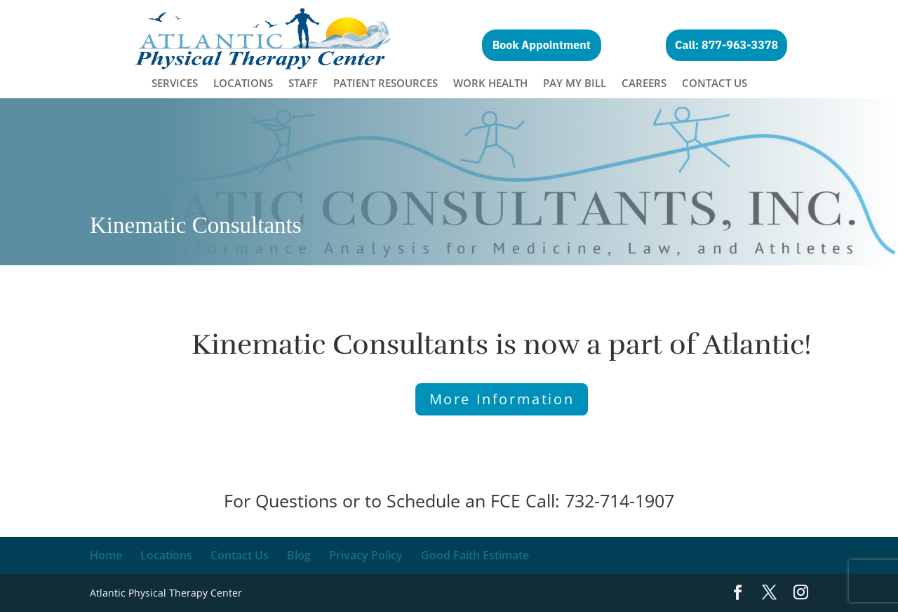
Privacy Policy (366, 555)
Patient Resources (385, 84)
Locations (243, 84)
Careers (644, 84)
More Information (502, 399)
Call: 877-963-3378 (726, 45)
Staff (303, 84)
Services (175, 84)
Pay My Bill (574, 84)
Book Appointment (541, 45)
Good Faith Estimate (475, 555)
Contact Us (714, 84)
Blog (299, 555)
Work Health (490, 84)
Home (106, 555)
